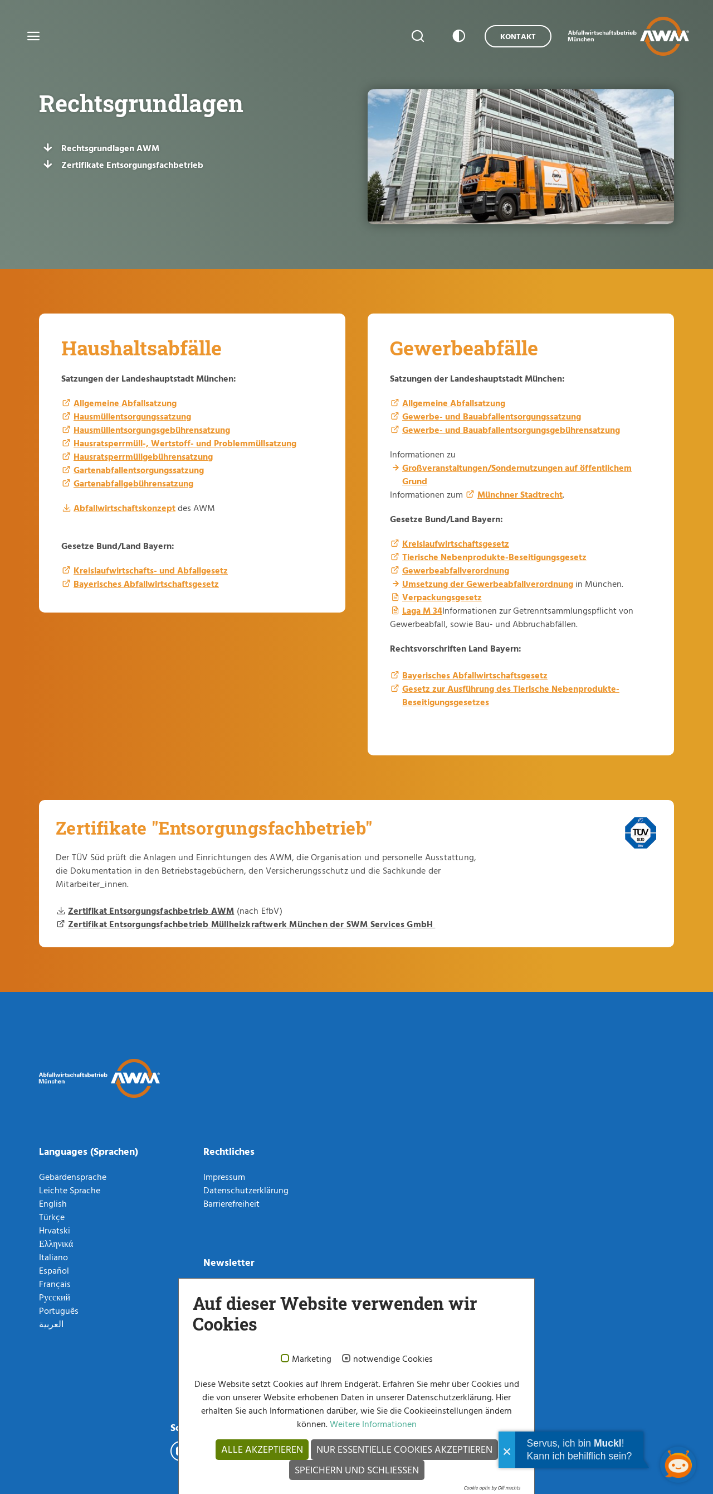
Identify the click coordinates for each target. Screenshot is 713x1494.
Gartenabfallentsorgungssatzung (139, 469)
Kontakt (518, 36)
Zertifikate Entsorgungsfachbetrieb (132, 164)
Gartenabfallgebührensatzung (133, 483)
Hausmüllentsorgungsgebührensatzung (152, 429)
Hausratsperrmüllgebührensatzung (143, 456)
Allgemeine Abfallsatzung (125, 402)
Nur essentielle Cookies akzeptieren (404, 1449)
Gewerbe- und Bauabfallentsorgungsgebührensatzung (511, 429)
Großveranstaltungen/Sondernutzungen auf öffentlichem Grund (517, 474)
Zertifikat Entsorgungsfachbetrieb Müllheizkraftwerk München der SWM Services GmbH (251, 924)
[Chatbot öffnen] (678, 1465)
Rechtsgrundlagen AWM (110, 148)
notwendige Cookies (393, 1359)
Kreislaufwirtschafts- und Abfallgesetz (151, 570)
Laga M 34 (422, 610)
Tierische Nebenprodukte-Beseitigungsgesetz (494, 556)
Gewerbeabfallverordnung (455, 570)
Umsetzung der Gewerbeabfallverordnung (487, 583)
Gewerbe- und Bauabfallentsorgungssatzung (491, 416)
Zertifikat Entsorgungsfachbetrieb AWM (151, 910)
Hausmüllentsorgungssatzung (132, 416)
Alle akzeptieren (262, 1449)
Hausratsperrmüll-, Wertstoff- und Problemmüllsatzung (185, 443)
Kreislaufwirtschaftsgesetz (455, 543)
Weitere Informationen (372, 1423)
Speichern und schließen (357, 1469)
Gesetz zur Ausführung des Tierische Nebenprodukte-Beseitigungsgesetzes (510, 695)
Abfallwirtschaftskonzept (124, 507)
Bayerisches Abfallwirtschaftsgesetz (146, 583)
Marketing (311, 1359)
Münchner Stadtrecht (520, 494)
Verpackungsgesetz (442, 597)
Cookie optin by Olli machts (491, 1487)
